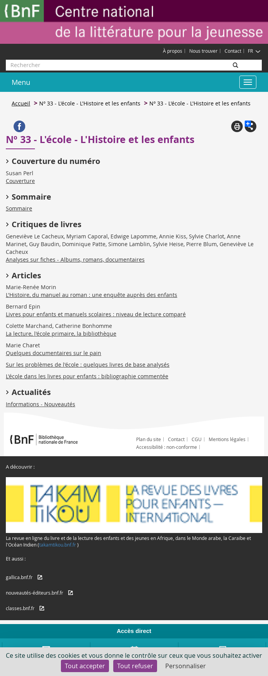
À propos (172, 51)
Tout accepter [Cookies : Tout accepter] (85, 666)
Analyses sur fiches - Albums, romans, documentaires (75, 259)
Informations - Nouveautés (40, 404)
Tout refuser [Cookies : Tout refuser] (135, 666)
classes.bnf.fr (20, 608)
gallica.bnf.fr (19, 577)
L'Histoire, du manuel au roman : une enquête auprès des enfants (91, 294)
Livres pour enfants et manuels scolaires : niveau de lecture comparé (96, 314)
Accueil (21, 103)
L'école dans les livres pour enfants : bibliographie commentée (87, 376)
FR (254, 51)
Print (237, 126)
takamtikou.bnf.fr (57, 544)
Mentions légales (227, 439)
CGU (197, 439)
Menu (21, 82)
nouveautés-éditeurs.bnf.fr (34, 593)
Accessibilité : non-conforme (166, 447)
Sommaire (19, 208)
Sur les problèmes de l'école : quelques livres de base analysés (87, 364)
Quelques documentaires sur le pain (53, 353)
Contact (233, 51)
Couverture (20, 181)
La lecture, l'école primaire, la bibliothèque (61, 333)
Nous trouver (203, 51)
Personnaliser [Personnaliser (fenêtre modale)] (185, 666)
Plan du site (148, 439)
